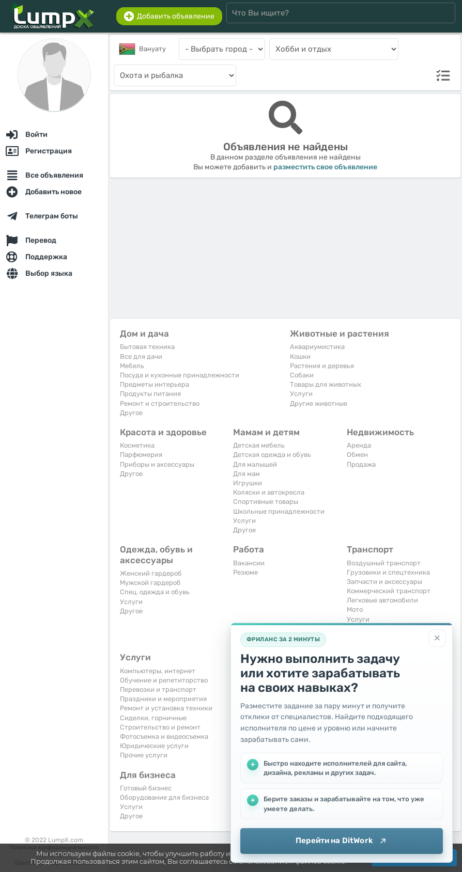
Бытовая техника (147, 347)
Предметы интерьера (154, 384)
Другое (131, 413)
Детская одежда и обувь (272, 454)
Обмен (357, 454)
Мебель (132, 366)
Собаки (302, 375)
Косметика (137, 445)
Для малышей (255, 464)
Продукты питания (150, 394)
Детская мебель (259, 445)
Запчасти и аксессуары (384, 581)
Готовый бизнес (146, 788)
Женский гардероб (151, 573)
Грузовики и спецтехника (388, 572)
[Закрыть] (437, 638)
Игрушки (247, 483)
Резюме (245, 572)
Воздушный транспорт (384, 563)
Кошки (300, 356)
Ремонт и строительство (159, 403)
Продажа (361, 464)
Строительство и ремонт (160, 727)
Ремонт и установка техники (166, 708)
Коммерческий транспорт (388, 591)
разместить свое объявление (325, 167)
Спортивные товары (265, 501)
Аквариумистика (317, 347)
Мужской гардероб (150, 582)
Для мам (246, 474)
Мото (355, 609)
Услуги (301, 394)
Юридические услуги (154, 746)
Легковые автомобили (382, 600)
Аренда (359, 445)
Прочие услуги (143, 755)
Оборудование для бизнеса (164, 797)
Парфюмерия (141, 454)
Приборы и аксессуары (157, 464)
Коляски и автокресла (268, 492)
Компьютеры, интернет (157, 671)
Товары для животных (325, 384)
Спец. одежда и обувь (155, 592)
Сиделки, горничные (153, 718)
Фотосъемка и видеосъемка (164, 736)
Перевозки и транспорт (158, 689)
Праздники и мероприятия (163, 699)
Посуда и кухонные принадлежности (179, 375)
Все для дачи (141, 356)
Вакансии (249, 563)
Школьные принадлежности (279, 511)
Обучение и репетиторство (164, 680)
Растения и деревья (322, 366)
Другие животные (318, 403)
